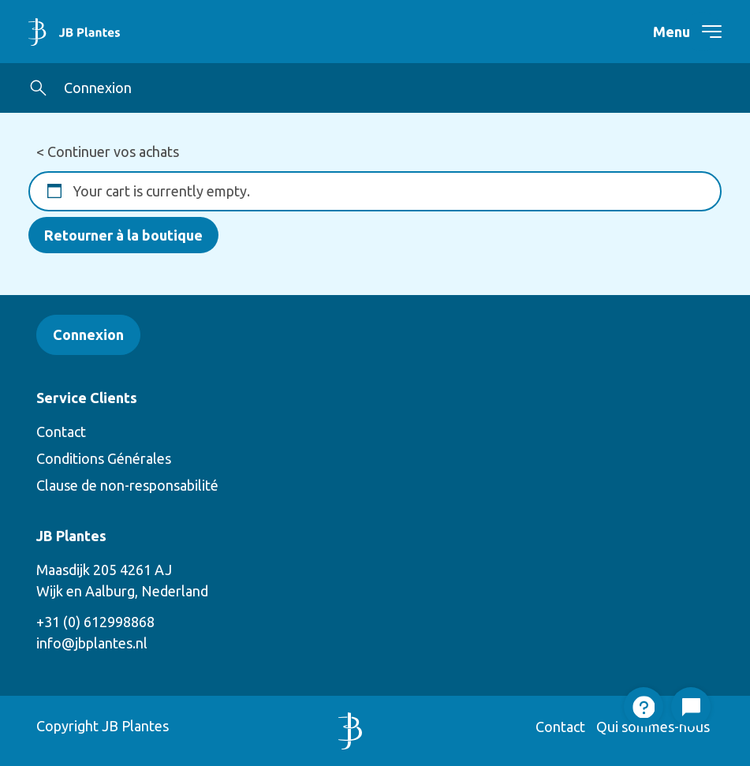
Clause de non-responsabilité (127, 485)
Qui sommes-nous (653, 726)
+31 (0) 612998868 (95, 622)
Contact (61, 431)
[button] (38, 88)
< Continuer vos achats (107, 151)
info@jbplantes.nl (91, 643)
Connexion (98, 87)
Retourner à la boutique (123, 235)
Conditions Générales (103, 458)
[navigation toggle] (702, 31)
